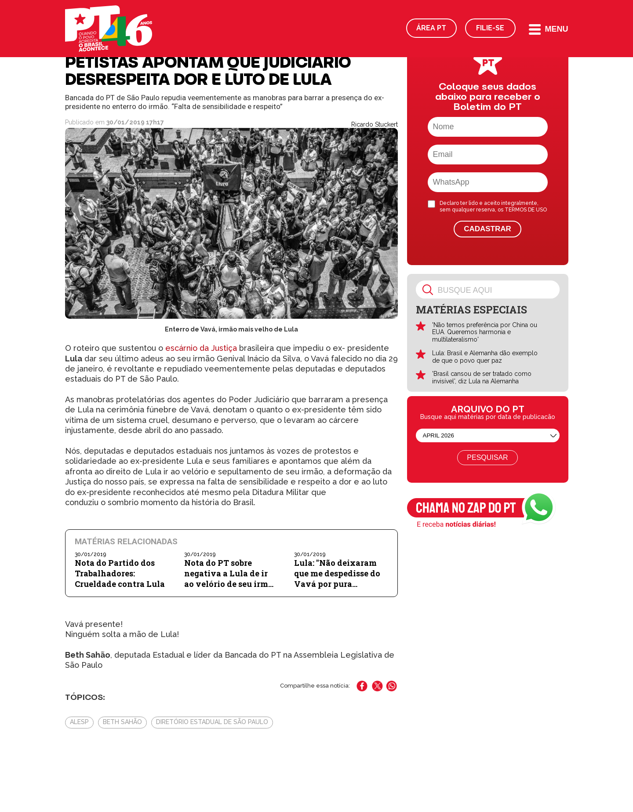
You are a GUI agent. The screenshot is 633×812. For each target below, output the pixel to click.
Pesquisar (487, 457)
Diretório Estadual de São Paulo (212, 721)
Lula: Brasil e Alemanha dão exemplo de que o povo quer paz (485, 357)
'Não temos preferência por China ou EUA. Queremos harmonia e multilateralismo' (484, 332)
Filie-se (490, 28)
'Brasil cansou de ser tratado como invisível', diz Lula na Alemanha (481, 377)
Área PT (431, 28)
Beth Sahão (122, 721)
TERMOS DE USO (526, 210)
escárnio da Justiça (201, 348)
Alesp (79, 721)
